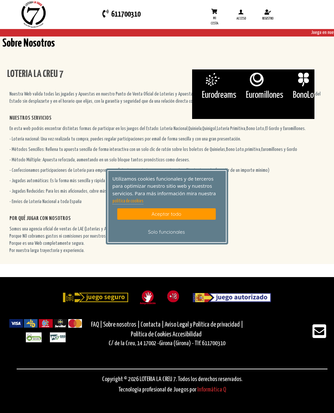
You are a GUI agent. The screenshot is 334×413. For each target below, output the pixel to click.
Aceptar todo (166, 214)
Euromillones (264, 95)
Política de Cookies (151, 335)
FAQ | (97, 325)
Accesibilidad (187, 335)
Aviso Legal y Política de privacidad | (204, 325)
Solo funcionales (166, 232)
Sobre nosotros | (121, 325)
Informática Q (211, 390)
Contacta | (152, 325)
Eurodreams (219, 95)
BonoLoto (307, 95)
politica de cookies (128, 201)
